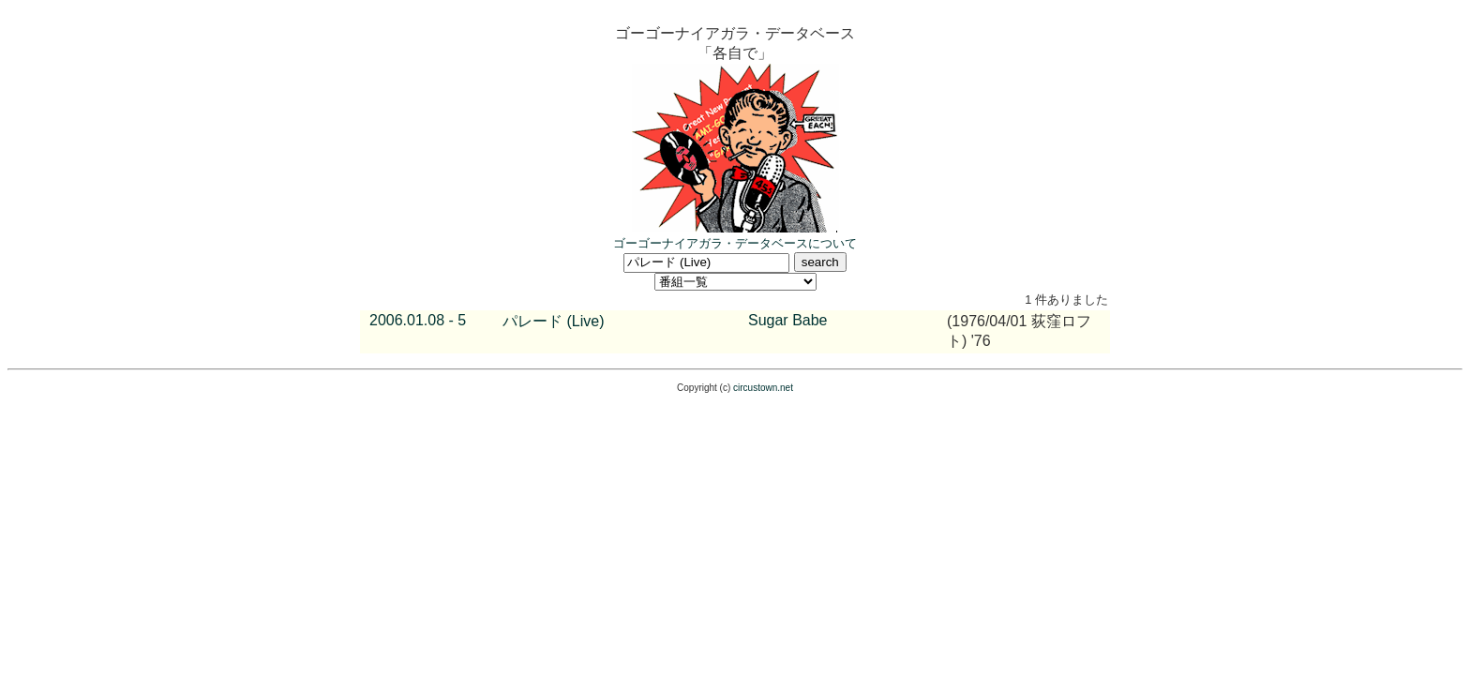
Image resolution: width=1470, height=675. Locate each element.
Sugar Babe (788, 320)
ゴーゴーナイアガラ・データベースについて (735, 243)
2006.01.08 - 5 (417, 320)
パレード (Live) (553, 321)
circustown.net (763, 387)
